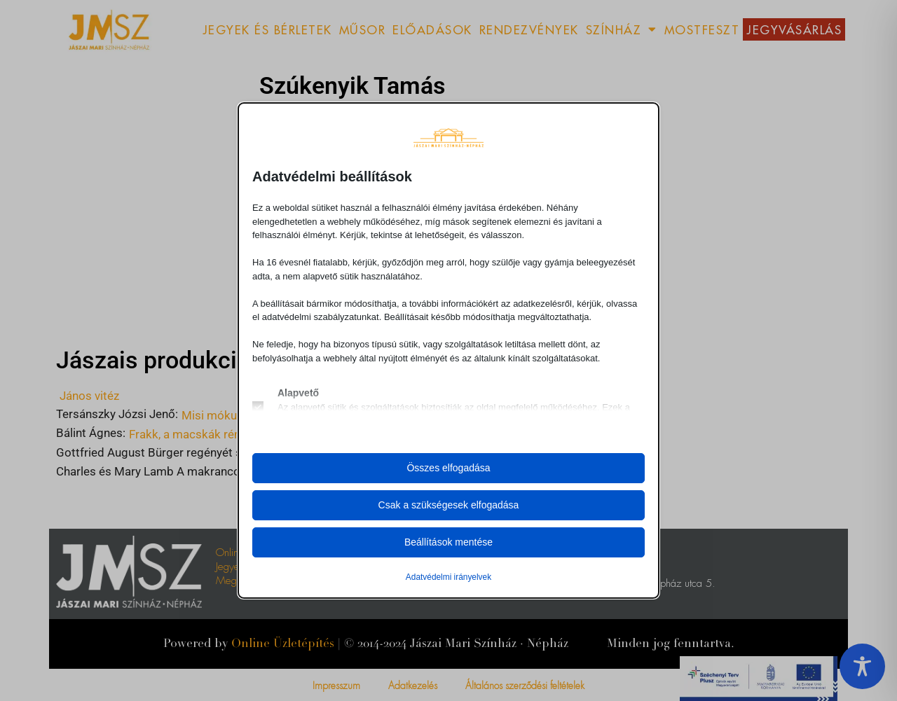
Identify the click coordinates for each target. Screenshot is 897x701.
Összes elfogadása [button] (448, 467)
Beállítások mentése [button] (448, 542)
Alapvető (298, 392)
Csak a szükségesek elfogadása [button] (448, 505)
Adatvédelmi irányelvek (448, 577)
